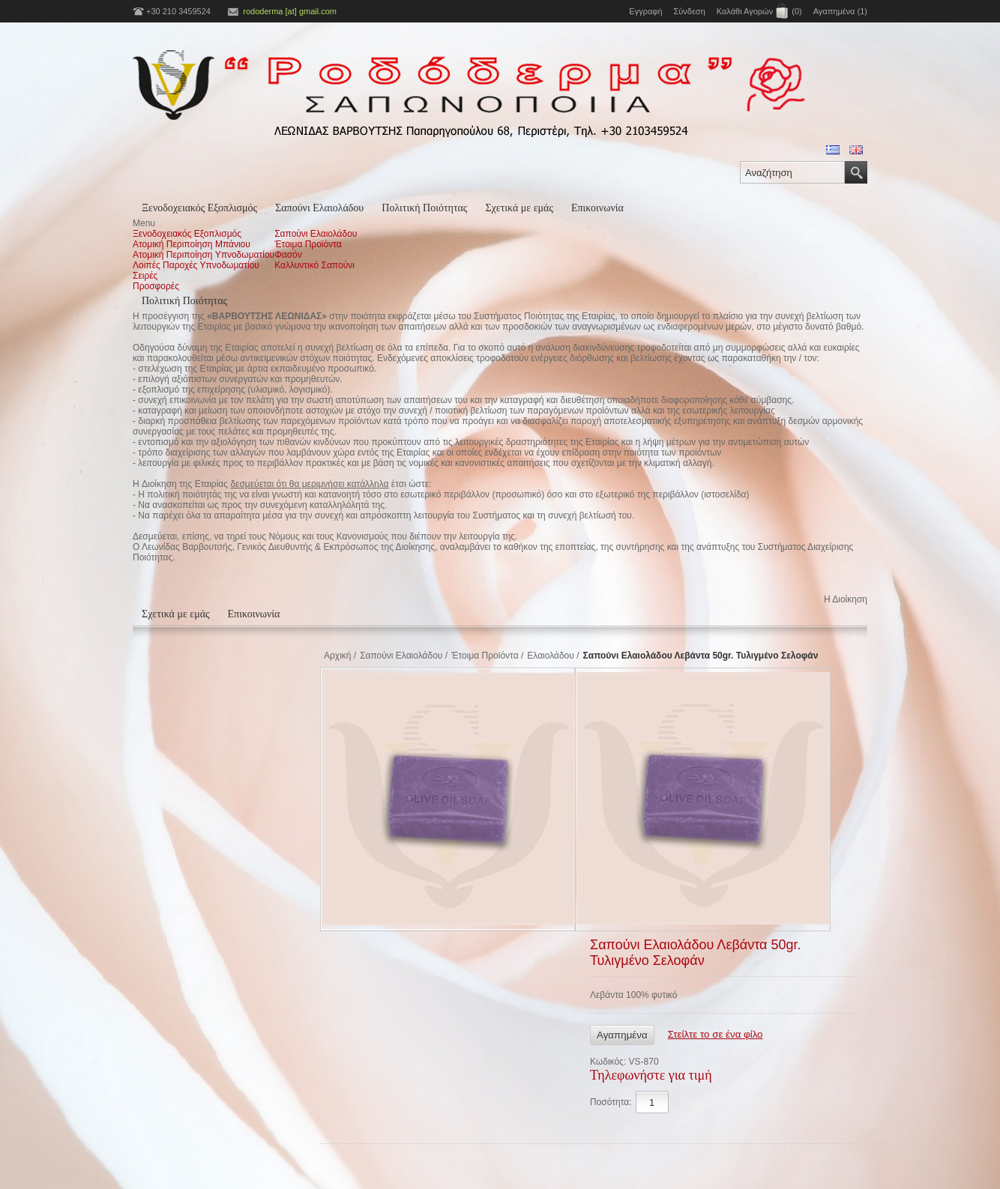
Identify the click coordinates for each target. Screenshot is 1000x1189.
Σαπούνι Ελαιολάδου (319, 208)
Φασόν (288, 254)
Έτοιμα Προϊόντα (308, 244)
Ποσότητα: (611, 1102)
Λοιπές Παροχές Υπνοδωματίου (196, 265)
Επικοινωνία (597, 208)
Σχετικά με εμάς (519, 208)
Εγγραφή (645, 11)
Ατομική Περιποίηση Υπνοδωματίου (203, 254)
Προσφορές (156, 286)
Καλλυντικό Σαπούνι (314, 265)
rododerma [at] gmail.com (290, 11)
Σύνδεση (689, 11)
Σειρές (145, 275)
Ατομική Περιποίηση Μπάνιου (191, 244)
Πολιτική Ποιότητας (424, 208)
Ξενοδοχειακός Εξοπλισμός (199, 208)
